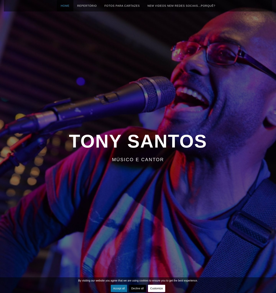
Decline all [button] (137, 288)
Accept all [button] (119, 288)
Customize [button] (156, 288)
